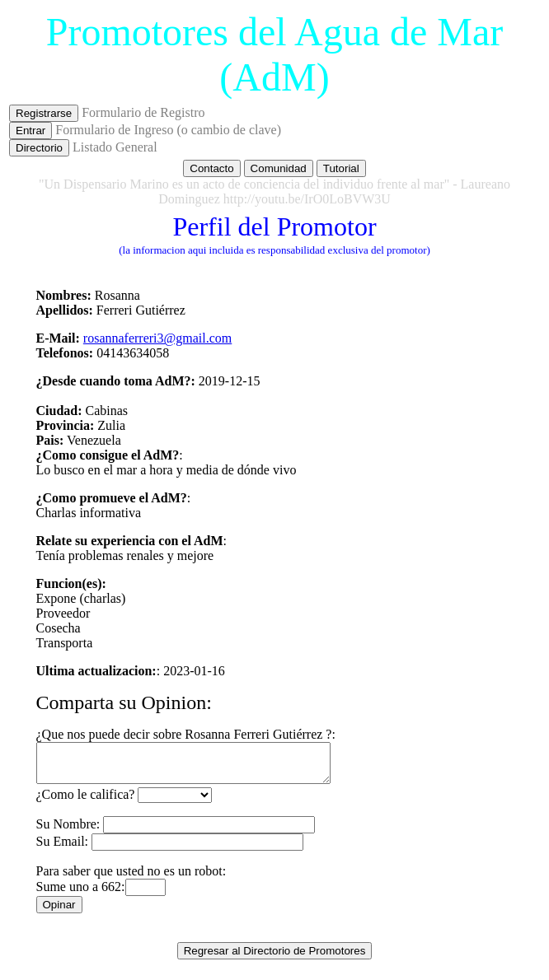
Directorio (39, 148)
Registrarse (44, 113)
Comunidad (279, 168)
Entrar (30, 130)
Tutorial (341, 168)
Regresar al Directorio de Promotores (275, 958)
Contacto (211, 168)
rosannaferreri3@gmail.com (157, 338)
